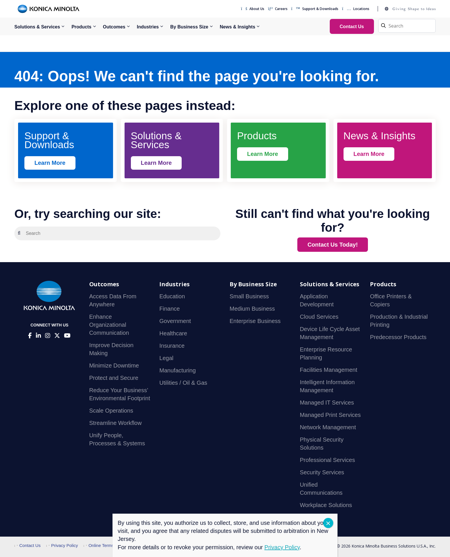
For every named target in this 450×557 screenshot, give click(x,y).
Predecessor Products (398, 337)
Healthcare (173, 333)
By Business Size (189, 26)
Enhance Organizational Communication (109, 325)
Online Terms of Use (105, 545)
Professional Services (327, 460)
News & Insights (237, 26)
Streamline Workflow (115, 423)
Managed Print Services (330, 415)
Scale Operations (111, 410)
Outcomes (114, 26)
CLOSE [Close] (328, 523)
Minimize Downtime (114, 365)
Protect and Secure (113, 378)
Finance (169, 308)
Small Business (249, 296)
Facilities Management (328, 370)
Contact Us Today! (332, 244)
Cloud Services (319, 317)
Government (175, 321)
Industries (148, 26)
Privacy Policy (62, 545)
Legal (166, 358)
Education (172, 296)
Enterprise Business (255, 321)
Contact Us (27, 545)
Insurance (172, 346)
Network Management (328, 427)
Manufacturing (177, 370)
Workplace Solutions (326, 505)
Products (81, 26)
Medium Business (252, 308)
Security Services (322, 472)
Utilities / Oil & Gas (183, 383)
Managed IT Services (327, 402)
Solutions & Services (37, 26)
